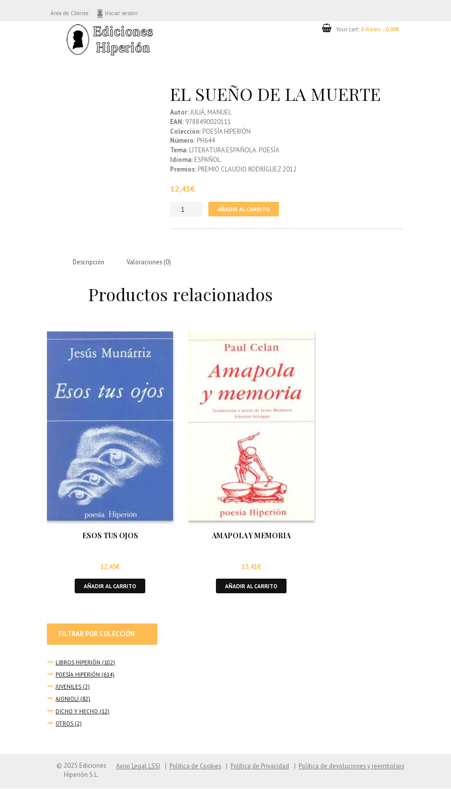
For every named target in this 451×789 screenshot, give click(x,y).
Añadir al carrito (244, 209)
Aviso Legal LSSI (128, 766)
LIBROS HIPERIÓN (78, 663)
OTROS (64, 724)
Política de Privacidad (254, 766)
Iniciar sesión (128, 13)
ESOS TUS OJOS (110, 536)
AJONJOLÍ (67, 699)
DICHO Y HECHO (77, 712)
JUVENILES (69, 687)
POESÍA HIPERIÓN (78, 675)
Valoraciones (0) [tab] (152, 262)
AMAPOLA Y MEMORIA (251, 536)
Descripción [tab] (89, 262)
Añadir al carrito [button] (110, 586)
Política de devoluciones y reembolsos (349, 766)
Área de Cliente (72, 13)
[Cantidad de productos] (186, 209)
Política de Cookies (187, 766)
